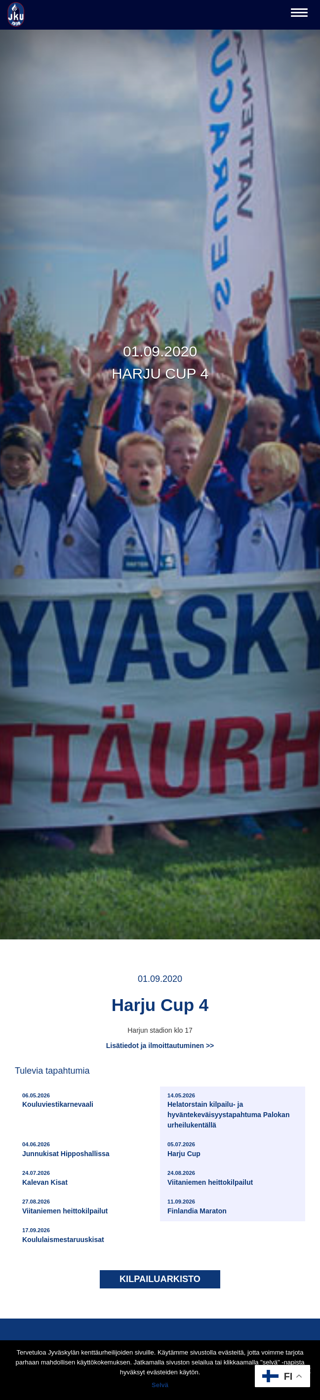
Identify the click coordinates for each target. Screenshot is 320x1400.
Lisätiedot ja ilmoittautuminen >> (160, 1046)
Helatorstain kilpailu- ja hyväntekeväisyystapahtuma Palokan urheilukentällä (233, 1110)
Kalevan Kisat (45, 1177)
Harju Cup (183, 1149)
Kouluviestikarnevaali (57, 1100)
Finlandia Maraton (197, 1206)
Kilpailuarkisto (160, 1279)
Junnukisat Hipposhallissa (66, 1149)
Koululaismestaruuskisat (63, 1235)
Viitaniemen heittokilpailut (210, 1177)
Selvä (160, 1385)
